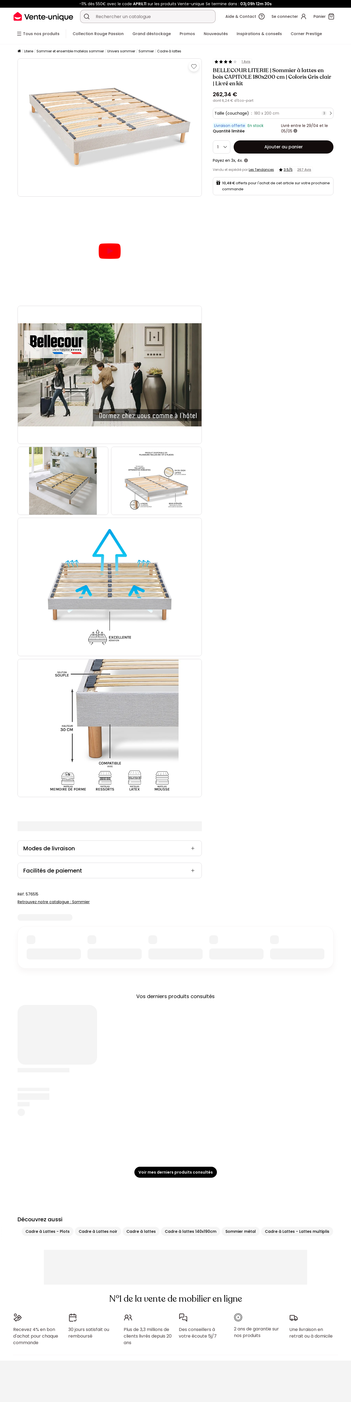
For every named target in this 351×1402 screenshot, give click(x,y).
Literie (28, 51)
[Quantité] (221, 147)
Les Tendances (261, 169)
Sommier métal (240, 1090)
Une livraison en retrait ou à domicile (311, 1191)
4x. (240, 160)
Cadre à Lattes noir (98, 1090)
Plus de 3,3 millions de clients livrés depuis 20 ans (148, 1195)
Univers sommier (121, 51)
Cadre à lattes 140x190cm (190, 1090)
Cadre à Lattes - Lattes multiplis (297, 1090)
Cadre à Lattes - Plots (48, 1090)
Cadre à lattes (169, 51)
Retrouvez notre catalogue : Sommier (54, 761)
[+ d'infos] (295, 131)
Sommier (146, 51)
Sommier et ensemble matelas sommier (70, 51)
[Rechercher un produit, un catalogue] (86, 16)
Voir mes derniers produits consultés (175, 1031)
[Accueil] (19, 51)
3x (233, 160)
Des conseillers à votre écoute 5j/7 (198, 1191)
